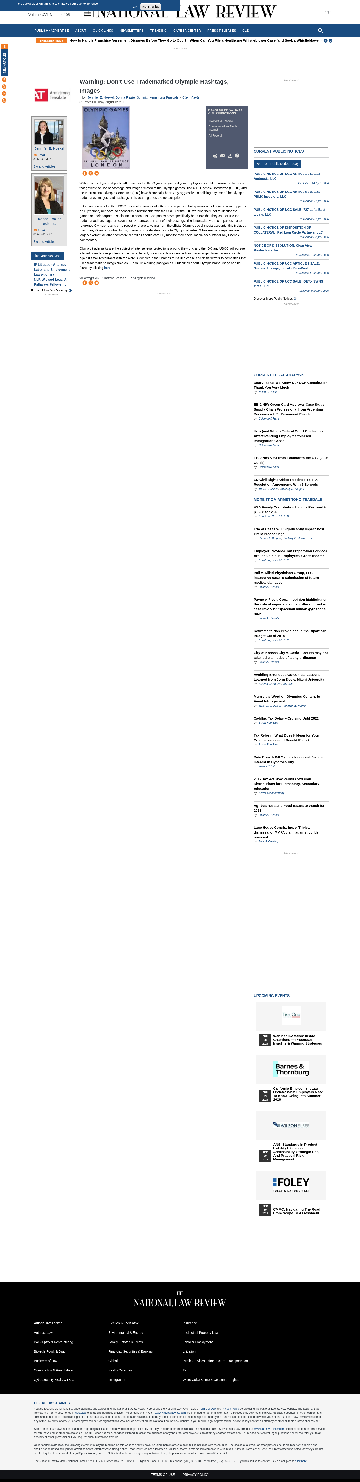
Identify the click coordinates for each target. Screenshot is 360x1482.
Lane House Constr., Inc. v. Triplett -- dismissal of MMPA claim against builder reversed (287, 832)
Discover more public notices (273, 298)
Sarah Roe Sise (268, 722)
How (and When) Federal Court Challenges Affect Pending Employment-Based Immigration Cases (288, 436)
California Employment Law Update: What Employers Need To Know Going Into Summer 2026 (298, 1094)
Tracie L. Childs (268, 489)
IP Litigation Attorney (50, 264)
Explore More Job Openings (49, 290)
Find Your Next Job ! (47, 256)
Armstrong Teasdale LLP (274, 516)
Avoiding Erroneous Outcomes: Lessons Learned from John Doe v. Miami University (289, 677)
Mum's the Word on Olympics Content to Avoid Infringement (287, 698)
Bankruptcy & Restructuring (53, 1342)
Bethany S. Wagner (292, 489)
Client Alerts (191, 97)
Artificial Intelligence (48, 1323)
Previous (325, 41)
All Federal (215, 135)
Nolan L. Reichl (268, 392)
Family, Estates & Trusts (125, 1342)
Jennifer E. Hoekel (49, 148)
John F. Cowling (268, 841)
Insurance (190, 1323)
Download (231, 156)
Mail (223, 156)
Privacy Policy (230, 1408)
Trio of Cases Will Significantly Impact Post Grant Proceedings (289, 531)
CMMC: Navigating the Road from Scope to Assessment (296, 1211)
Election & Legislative (123, 1323)
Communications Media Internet (223, 128)
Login (327, 12)
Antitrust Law (43, 1332)
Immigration (116, 1380)
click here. (301, 1461)
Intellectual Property (221, 120)
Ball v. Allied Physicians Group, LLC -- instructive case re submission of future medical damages (286, 577)
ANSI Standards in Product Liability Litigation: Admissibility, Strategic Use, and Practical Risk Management (296, 1152)
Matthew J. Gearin (270, 705)
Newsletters (132, 30)
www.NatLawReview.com (170, 1412)
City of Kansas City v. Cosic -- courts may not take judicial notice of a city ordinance (291, 655)
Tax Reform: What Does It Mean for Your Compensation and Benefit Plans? (286, 737)
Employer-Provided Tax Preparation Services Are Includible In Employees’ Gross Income (290, 553)
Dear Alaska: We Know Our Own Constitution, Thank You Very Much (291, 385)
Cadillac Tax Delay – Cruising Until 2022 (286, 718)
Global (113, 1361)
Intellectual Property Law (200, 1332)
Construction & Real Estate (53, 1370)
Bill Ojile (288, 683)
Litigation (189, 1351)
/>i (238, 156)
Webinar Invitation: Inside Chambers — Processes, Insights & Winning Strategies (297, 1039)
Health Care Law (120, 1370)
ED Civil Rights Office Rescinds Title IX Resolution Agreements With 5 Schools (286, 482)
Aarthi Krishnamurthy (271, 793)
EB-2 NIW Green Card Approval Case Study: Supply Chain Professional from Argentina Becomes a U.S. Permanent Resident (290, 409)
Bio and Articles (44, 166)
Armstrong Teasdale (164, 97)
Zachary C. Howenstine (297, 538)
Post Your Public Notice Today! (277, 164)
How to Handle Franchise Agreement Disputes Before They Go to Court (163, 40)
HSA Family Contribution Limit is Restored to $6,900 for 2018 (290, 509)
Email (42, 155)
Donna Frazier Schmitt (49, 221)
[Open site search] (320, 30)
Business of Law (45, 1361)
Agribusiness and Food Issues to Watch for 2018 (289, 808)
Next (331, 41)
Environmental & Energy (125, 1332)
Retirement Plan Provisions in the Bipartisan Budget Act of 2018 (290, 633)
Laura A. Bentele (269, 586)
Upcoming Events (272, 996)
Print (216, 156)
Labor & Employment (198, 1342)
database (80, 1412)
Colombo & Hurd (269, 418)
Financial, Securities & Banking (130, 1351)
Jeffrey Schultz (268, 766)
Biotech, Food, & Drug (50, 1351)
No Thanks (150, 7)
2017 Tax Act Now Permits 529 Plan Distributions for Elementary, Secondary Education (286, 784)
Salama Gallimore (270, 683)
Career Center (187, 30)
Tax (185, 1370)
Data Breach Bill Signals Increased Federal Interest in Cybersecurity (288, 759)
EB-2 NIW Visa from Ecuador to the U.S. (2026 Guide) (291, 460)
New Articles (4, 62)
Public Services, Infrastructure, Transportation (215, 1361)
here (107, 268)
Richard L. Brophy (270, 538)
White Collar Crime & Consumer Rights (211, 1380)
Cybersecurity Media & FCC (54, 1380)
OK (135, 7)
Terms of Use (208, 1408)
